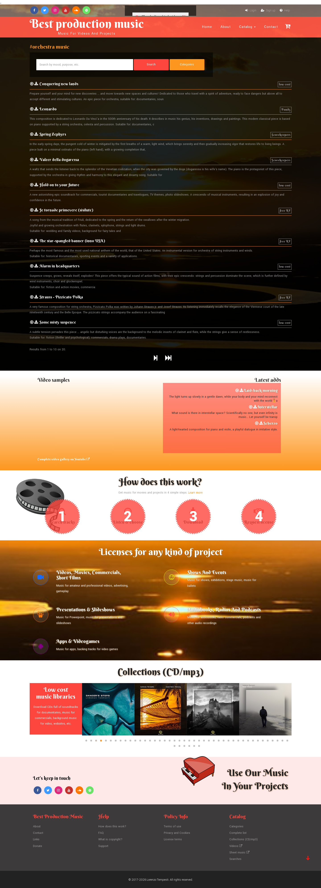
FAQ (101, 833)
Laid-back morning (261, 390)
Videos (235, 846)
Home (207, 26)
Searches (235, 858)
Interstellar (267, 406)
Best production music (87, 25)
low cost (284, 84)
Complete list (238, 833)
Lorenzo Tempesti (158, 879)
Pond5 (285, 109)
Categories (236, 827)
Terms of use (172, 827)
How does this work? (112, 827)
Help (285, 11)
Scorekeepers (281, 135)
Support (103, 846)
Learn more (195, 493)
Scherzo (270, 423)
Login (250, 11)
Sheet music (239, 852)
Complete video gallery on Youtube (63, 459)
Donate (37, 846)
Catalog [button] (247, 26)
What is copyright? (110, 839)
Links (36, 839)
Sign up (268, 11)
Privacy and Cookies (177, 833)
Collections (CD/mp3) (243, 839)
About (225, 26)
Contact (271, 26)
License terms (173, 839)
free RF (285, 211)
